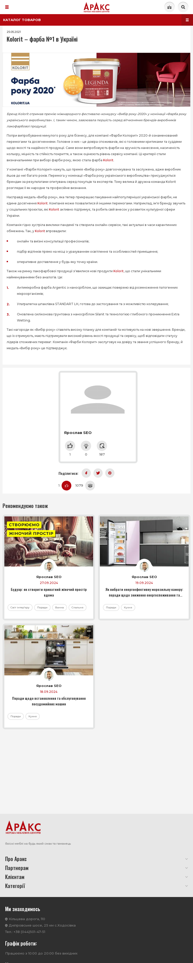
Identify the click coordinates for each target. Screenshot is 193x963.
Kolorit (108, 160)
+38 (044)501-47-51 (29, 932)
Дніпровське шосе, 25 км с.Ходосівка (42, 925)
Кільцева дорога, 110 (27, 919)
